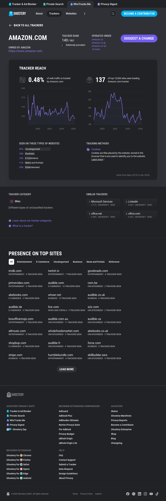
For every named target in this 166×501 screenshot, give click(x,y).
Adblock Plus (65, 415)
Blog (113, 438)
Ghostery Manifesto (121, 415)
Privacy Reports (119, 420)
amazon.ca (97, 39)
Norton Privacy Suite (69, 425)
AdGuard (63, 411)
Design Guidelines (68, 473)
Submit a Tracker (67, 464)
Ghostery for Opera (18, 469)
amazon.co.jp (99, 42)
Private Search (53, 4)
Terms (75, 494)
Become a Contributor (139, 13)
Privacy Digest (107, 4)
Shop (113, 434)
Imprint (98, 494)
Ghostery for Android (18, 478)
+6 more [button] (96, 49)
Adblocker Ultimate (69, 420)
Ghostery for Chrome (18, 455)
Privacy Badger (66, 434)
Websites (71, 13)
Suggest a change (139, 38)
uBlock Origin (66, 438)
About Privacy (66, 478)
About (39, 13)
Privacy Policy (86, 494)
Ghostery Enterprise (121, 429)
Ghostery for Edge (17, 473)
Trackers (54, 13)
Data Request (66, 469)
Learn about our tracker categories (30, 220)
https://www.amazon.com (25, 51)
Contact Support (67, 460)
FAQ (61, 455)
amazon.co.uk (99, 46)
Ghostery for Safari (17, 464)
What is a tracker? (21, 225)
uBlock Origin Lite (68, 443)
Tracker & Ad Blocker (22, 4)
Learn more (98, 159)
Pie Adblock (65, 429)
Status (114, 411)
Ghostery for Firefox (18, 460)
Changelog (116, 443)
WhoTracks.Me (80, 4)
